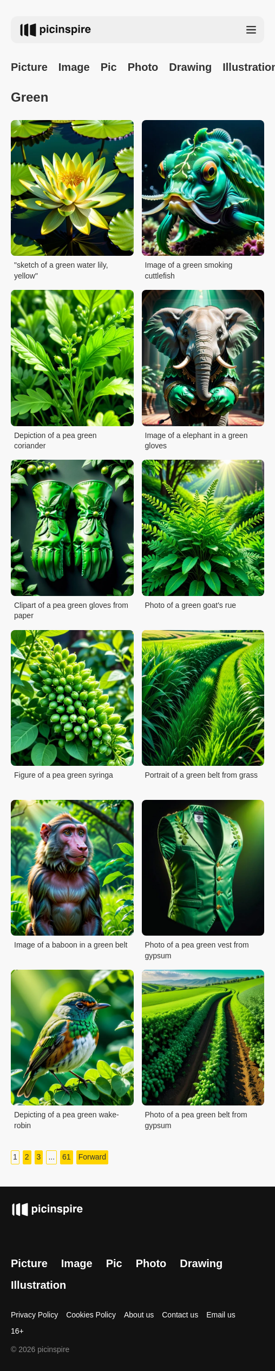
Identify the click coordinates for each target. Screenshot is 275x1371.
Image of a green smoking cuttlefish (189, 270)
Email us (220, 1314)
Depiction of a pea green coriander (55, 441)
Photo (143, 67)
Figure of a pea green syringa (63, 775)
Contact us (180, 1314)
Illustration (38, 1285)
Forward (92, 1157)
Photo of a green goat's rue (190, 605)
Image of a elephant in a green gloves (196, 441)
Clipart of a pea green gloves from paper (71, 610)
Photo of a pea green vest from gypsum (197, 950)
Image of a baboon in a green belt (70, 945)
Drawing (190, 67)
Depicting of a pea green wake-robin (66, 1120)
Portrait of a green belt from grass (201, 775)
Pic (109, 67)
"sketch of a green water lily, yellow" (61, 270)
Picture (29, 67)
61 (66, 1157)
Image (74, 67)
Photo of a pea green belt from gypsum (196, 1120)
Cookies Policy (91, 1314)
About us (139, 1314)
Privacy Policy (34, 1314)
